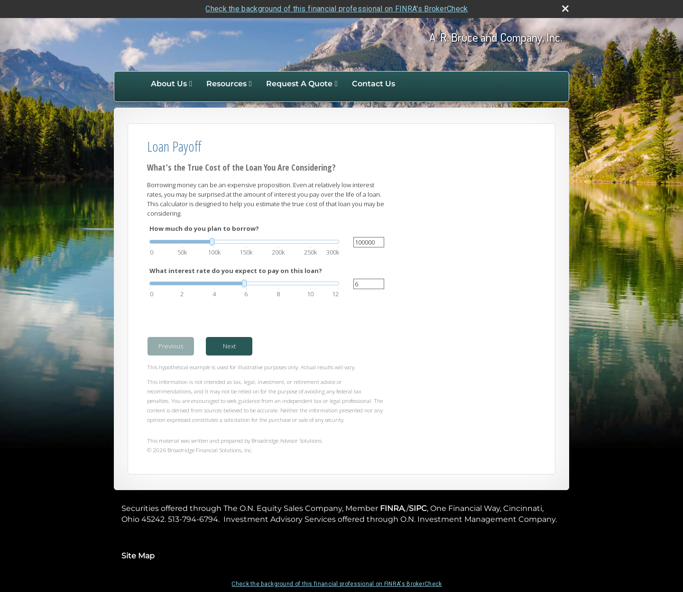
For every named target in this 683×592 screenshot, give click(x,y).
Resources (226, 83)
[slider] (244, 242)
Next (229, 346)
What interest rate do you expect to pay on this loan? (235, 270)
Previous (170, 346)
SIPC (418, 508)
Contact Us (373, 83)
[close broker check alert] (565, 8)
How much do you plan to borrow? (204, 228)
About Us (169, 83)
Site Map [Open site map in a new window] (138, 555)
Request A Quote (299, 83)
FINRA (392, 508)
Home (134, 84)
